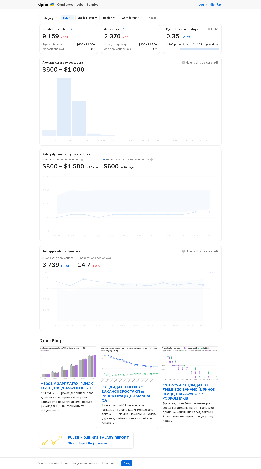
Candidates (65, 4)
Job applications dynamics (61, 251)
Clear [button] (152, 17)
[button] (213, 29)
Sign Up (215, 4)
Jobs (80, 4)
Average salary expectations (63, 62)
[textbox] (47, 18)
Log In (203, 4)
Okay (127, 463)
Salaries (92, 4)
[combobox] (47, 18)
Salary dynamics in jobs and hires (66, 154)
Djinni (46, 5)
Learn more (110, 463)
